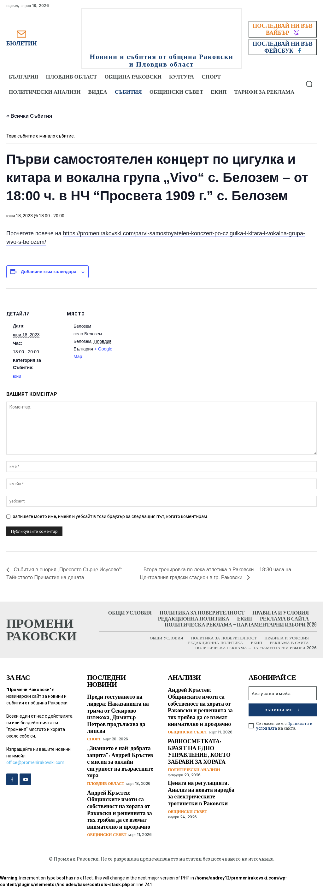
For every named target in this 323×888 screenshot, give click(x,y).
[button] (309, 83)
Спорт (94, 739)
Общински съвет (106, 834)
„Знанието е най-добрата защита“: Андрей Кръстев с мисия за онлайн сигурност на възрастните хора (120, 761)
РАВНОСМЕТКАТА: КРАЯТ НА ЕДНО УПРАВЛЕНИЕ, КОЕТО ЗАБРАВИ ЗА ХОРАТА (199, 751)
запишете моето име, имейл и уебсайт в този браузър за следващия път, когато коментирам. (110, 516)
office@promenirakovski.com (35, 762)
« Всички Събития (29, 116)
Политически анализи (194, 769)
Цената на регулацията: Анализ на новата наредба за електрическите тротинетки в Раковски (201, 793)
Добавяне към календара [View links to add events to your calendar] (48, 271)
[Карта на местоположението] (160, 332)
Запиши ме (282, 710)
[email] (283, 693)
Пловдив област (105, 783)
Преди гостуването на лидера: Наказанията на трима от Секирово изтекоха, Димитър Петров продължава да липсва (118, 713)
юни (17, 376)
